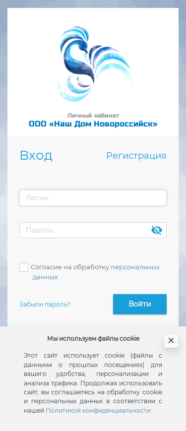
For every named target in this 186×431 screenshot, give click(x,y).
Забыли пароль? (44, 304)
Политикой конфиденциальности (98, 410)
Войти (139, 304)
